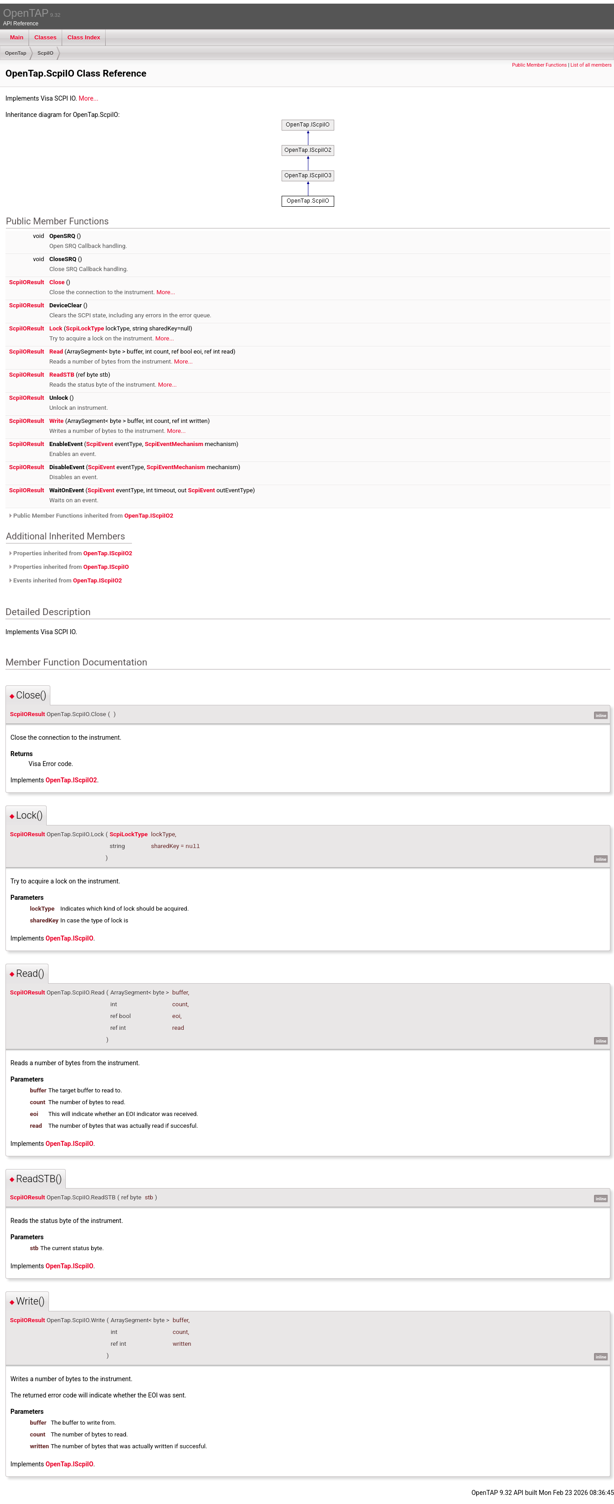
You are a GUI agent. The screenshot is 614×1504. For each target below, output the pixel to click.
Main (17, 37)
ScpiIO (46, 53)
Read (56, 351)
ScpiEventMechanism (174, 444)
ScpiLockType (85, 328)
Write (56, 420)
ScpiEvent (99, 444)
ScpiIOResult (26, 282)
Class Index (84, 37)
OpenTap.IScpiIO (106, 566)
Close (57, 282)
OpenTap (15, 53)
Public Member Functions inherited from (90, 515)
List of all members (591, 65)
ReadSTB (61, 374)
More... (88, 98)
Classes (45, 37)
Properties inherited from (70, 553)
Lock (56, 328)
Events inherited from (65, 580)
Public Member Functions (539, 65)
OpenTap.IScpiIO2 (148, 515)
